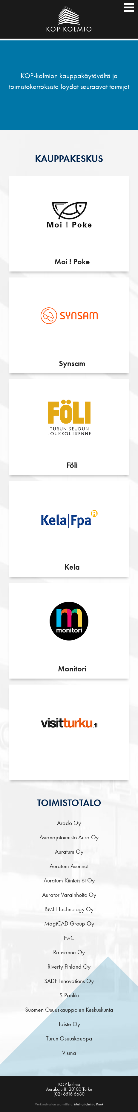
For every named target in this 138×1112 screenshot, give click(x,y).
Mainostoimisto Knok (88, 1104)
